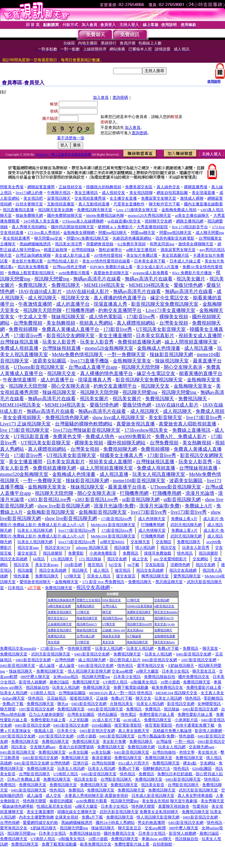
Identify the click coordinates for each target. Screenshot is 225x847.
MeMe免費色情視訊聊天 (77, 354)
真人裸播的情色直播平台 (120, 297)
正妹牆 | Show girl (113, 630)
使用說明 (213, 81)
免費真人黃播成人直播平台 (70, 329)
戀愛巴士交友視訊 (88, 600)
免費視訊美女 (57, 636)
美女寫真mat (135, 630)
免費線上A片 (198, 505)
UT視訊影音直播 (31, 436)
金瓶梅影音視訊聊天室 (51, 512)
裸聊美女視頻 (173, 316)
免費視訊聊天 (32, 285)
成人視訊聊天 (42, 297)
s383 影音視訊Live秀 (49, 499)
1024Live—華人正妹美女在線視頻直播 (63, 154)
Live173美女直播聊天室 (170, 310)
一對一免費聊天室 (126, 354)
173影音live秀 (140, 316)
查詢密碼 (120, 97)
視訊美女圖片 (190, 278)
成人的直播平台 (73, 304)
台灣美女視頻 (173, 322)
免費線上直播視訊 (191, 430)
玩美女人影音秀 (59, 341)
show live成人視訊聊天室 (118, 417)
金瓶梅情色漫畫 (164, 636)
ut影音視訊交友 (164, 606)
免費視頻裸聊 (23, 329)
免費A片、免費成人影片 (181, 436)
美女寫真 (54, 642)
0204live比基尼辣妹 (139, 606)
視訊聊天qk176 (164, 618)
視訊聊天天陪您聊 (42, 310)
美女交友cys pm (164, 624)
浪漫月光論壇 (199, 493)
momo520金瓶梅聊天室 (109, 348)
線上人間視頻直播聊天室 (191, 341)
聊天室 (106, 612)
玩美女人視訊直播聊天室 (158, 474)
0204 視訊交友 (111, 600)
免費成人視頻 (210, 411)
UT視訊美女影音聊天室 (160, 329)
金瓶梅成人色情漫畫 (158, 348)
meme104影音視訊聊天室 (139, 480)
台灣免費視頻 (28, 322)
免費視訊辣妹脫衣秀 (61, 600)
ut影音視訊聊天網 (140, 499)
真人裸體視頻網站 (136, 322)
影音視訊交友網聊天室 (70, 335)
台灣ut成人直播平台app (93, 367)
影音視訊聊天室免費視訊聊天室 (164, 304)
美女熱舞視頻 (60, 322)
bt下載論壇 (134, 636)
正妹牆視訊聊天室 (60, 624)
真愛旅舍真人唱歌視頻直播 (187, 423)
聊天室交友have (164, 642)
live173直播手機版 (89, 360)
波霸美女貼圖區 (49, 360)
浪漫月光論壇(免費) (114, 505)
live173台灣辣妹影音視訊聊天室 (86, 430)
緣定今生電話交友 (169, 297)
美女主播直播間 (115, 335)
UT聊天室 (133, 600)
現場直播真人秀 (110, 304)
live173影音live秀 (204, 417)
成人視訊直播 (198, 348)
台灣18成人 (109, 606)
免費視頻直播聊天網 (139, 341)
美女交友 (108, 642)
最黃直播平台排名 (127, 486)
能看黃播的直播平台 (200, 373)
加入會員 (101, 97)
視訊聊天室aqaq (112, 618)
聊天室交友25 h (58, 618)
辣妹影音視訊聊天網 (171, 354)
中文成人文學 (32, 316)
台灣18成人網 (85, 636)
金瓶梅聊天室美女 (132, 360)
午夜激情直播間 (35, 304)
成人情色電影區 (105, 316)
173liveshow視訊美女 (146, 430)
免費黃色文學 (67, 436)
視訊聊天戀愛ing (52, 278)
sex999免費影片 (134, 436)
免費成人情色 (100, 436)
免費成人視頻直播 (19, 348)
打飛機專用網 (80, 310)
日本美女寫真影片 (155, 335)
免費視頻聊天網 (120, 449)
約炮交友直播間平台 (120, 310)
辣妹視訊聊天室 (68, 316)
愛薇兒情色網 (188, 285)
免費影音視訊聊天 (60, 612)
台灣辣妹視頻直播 (61, 348)
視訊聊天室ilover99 (139, 624)
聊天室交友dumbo (166, 612)
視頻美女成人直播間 (200, 335)
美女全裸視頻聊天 (22, 417)
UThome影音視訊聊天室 (39, 367)
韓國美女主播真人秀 (121, 455)
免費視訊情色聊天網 (66, 417)
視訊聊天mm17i (86, 624)
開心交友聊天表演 (183, 367)
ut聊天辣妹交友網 (59, 606)
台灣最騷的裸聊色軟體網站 (83, 423)
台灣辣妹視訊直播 (19, 341)
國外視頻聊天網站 (126, 442)
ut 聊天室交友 (136, 618)
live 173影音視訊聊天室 (24, 430)
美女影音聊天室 (165, 417)
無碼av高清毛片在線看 (97, 278)
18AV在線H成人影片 (40, 291)
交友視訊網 (161, 600)
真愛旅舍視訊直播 (135, 423)
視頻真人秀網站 (96, 322)
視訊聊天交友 (75, 297)
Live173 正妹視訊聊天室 (25, 423)
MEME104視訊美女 (104, 285)
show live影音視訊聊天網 (64, 505)
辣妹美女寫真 (111, 636)
